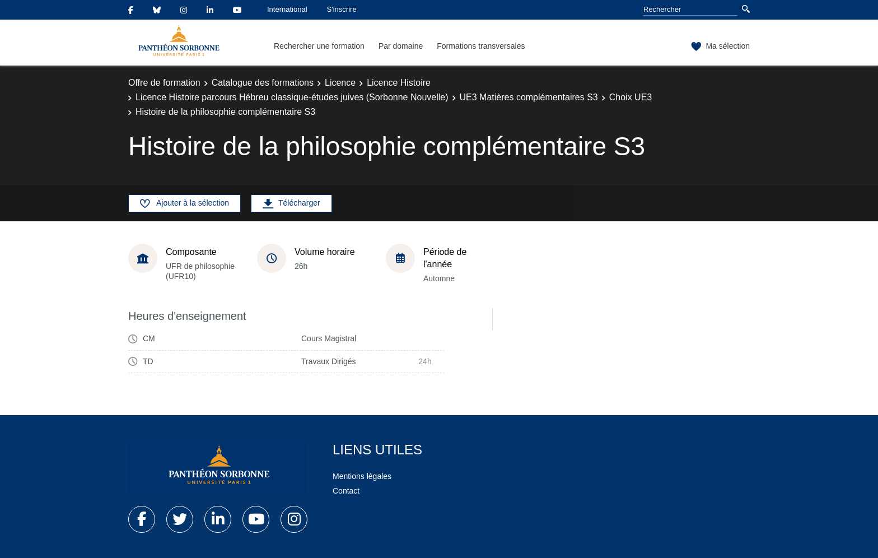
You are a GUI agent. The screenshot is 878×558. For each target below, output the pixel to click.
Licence (340, 82)
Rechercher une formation (319, 45)
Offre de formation (164, 82)
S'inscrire (342, 9)
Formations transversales (481, 45)
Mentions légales (362, 476)
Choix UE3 (630, 97)
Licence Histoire (399, 82)
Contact (346, 490)
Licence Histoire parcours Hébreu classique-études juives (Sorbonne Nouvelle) (292, 97)
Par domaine (401, 45)
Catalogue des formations (263, 82)
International (287, 9)
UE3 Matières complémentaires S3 (529, 97)
